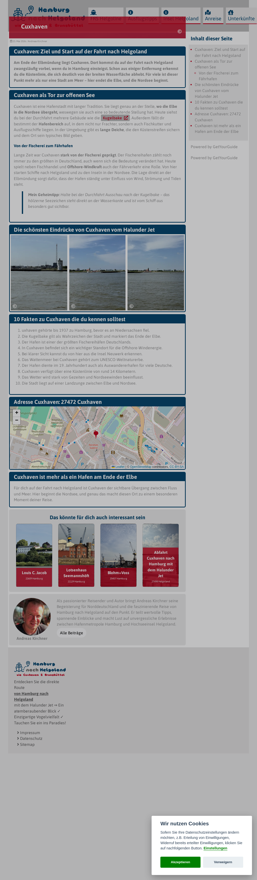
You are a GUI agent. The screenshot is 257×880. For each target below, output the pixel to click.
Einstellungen (215, 848)
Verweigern (223, 862)
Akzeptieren (180, 862)
